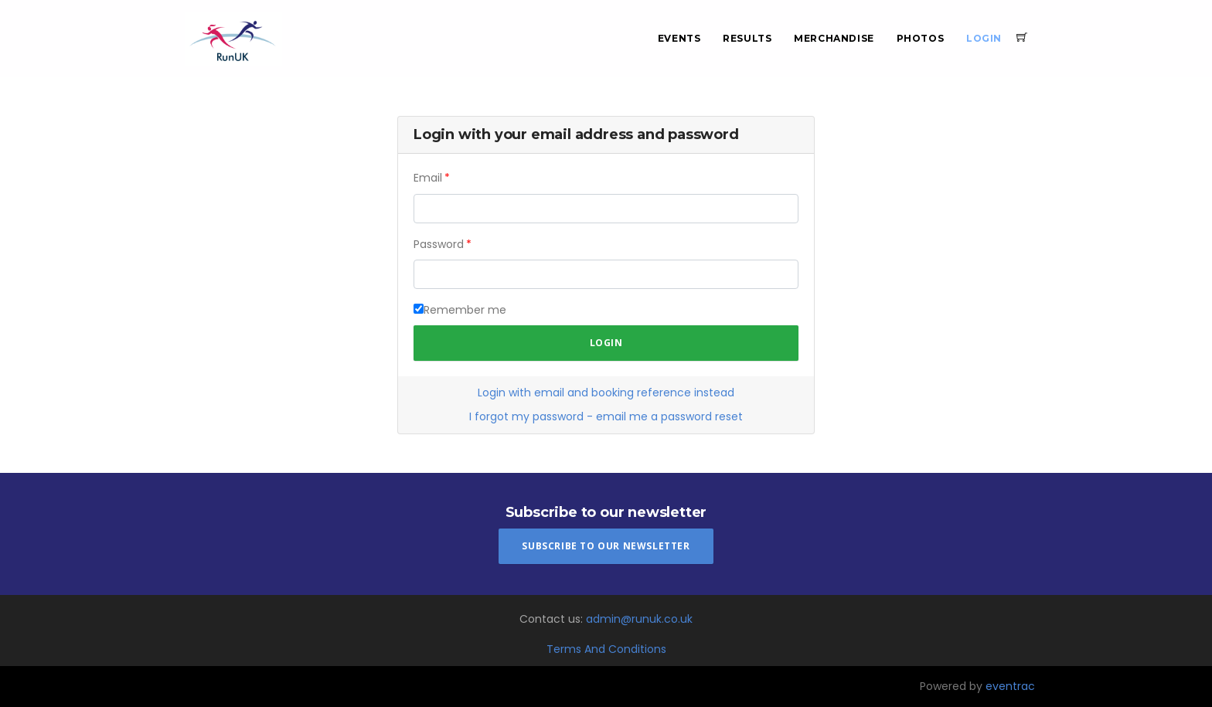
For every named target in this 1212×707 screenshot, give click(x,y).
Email (428, 177)
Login (984, 38)
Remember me (465, 310)
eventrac (1010, 686)
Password (439, 244)
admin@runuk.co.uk (639, 619)
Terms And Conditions (606, 649)
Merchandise (834, 38)
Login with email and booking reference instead (606, 392)
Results (747, 38)
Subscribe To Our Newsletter (605, 545)
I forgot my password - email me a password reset (606, 416)
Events (679, 38)
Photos (921, 38)
